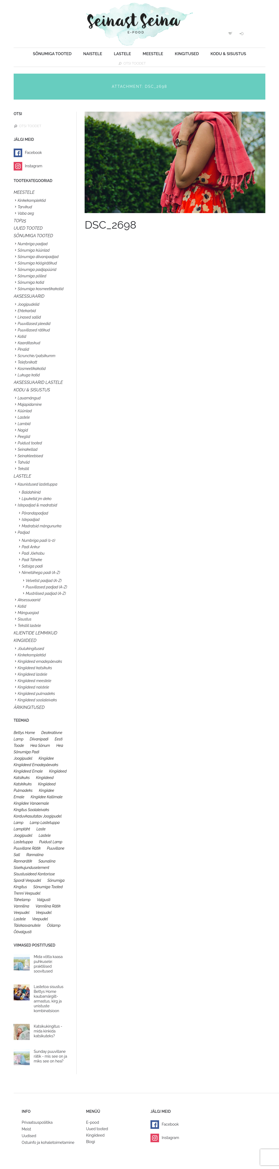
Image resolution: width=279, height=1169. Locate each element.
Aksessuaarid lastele (38, 382)
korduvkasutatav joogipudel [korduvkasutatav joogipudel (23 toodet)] (38, 816)
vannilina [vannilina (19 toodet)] (21, 906)
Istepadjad (31, 519)
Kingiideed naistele (33, 687)
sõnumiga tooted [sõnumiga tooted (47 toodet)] (48, 887)
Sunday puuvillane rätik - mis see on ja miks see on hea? (50, 1056)
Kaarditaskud (29, 343)
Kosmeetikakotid (32, 368)
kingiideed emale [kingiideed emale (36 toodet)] (28, 771)
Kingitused (187, 53)
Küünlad (25, 411)
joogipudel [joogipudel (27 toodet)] (23, 758)
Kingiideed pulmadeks (36, 693)
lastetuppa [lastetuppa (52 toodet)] (23, 842)
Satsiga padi (32, 566)
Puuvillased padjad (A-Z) (46, 587)
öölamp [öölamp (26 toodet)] (54, 925)
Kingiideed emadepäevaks (40, 661)
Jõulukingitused (31, 648)
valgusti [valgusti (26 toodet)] (44, 900)
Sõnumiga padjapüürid (37, 269)
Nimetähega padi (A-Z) (41, 572)
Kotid (22, 336)
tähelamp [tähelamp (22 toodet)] (22, 900)
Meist (26, 1129)
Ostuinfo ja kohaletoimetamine (48, 1142)
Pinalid (23, 349)
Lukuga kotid (29, 375)
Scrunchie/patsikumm (36, 356)
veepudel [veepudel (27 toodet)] (21, 912)
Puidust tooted (30, 443)
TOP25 (20, 220)
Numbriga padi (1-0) (38, 540)
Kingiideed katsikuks (35, 668)
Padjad (24, 532)
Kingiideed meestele (34, 681)
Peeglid (24, 436)
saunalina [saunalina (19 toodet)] (47, 861)
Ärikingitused (29, 707)
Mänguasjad (28, 613)
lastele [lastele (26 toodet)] (45, 835)
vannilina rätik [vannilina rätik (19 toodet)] (48, 906)
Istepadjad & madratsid (37, 505)
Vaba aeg (26, 213)
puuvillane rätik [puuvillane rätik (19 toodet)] (27, 848)
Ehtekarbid (27, 311)
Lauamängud (29, 398)
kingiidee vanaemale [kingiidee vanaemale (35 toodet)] (31, 803)
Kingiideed (95, 1135)
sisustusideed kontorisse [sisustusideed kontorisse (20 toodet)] (34, 874)
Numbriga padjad (33, 244)
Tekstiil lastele (29, 625)
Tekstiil (23, 469)
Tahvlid (24, 462)
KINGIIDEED (25, 640)
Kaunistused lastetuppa (37, 484)
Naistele (92, 53)
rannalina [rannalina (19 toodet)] (35, 855)
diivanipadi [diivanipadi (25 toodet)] (39, 739)
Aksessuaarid (29, 296)
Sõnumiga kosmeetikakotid (40, 289)
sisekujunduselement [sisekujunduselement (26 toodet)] (31, 867)
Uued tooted (97, 1129)
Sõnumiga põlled (32, 276)
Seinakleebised (30, 456)
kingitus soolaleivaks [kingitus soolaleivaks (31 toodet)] (31, 810)
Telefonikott (27, 362)
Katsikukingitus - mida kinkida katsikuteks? (48, 1031)
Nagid (23, 430)
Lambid (24, 424)
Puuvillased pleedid (34, 323)
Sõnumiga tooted (52, 53)
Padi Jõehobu (33, 553)
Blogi (90, 1142)
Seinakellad (27, 449)
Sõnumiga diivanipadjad (38, 257)
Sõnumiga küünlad (34, 250)
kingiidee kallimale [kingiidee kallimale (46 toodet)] (46, 797)
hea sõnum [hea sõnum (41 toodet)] (40, 745)
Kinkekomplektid (32, 200)
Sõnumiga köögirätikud (37, 263)
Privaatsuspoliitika (37, 1122)
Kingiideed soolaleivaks (37, 700)
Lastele (122, 53)
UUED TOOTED (28, 228)
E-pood (92, 1122)
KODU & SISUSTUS (32, 389)
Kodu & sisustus (228, 53)
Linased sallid (29, 317)
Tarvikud (25, 207)
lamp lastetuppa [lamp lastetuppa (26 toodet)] (45, 822)
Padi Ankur (31, 547)
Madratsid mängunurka (41, 526)
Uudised (29, 1136)
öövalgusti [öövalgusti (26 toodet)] (23, 932)
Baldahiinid (31, 492)
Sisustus (24, 619)
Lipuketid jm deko (36, 499)
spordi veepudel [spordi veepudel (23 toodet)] (27, 880)
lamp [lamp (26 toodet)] (18, 822)
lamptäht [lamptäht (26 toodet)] (22, 829)
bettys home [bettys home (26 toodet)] (24, 733)
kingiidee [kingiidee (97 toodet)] (46, 758)
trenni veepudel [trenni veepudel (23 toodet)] (27, 893)
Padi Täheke (32, 560)
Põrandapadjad (35, 513)
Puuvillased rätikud (34, 330)
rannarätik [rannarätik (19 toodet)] (23, 861)
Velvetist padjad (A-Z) (44, 580)
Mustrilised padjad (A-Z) (46, 593)
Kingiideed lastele (32, 674)
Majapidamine (30, 404)
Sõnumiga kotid (31, 282)
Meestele (153, 53)
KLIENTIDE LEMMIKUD (35, 632)
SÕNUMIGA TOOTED (33, 235)
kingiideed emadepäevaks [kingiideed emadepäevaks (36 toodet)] (36, 765)
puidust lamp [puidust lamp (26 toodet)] (50, 842)
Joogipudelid (28, 304)
